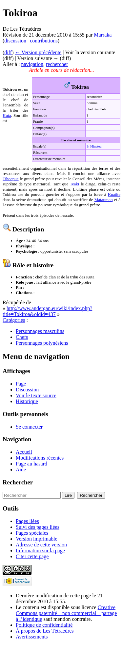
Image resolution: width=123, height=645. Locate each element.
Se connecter (29, 427)
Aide (21, 469)
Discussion (27, 389)
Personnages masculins (40, 331)
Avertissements (32, 636)
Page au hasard (31, 463)
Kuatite (114, 194)
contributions (43, 40)
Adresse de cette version (41, 544)
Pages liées (27, 521)
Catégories (14, 320)
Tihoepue (11, 178)
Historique (27, 401)
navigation (32, 64)
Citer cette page (32, 556)
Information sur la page (40, 550)
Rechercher (18, 482)
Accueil (24, 452)
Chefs (22, 337)
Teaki (74, 183)
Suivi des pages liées (37, 527)
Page (21, 383)
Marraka (103, 35)
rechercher (57, 64)
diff (8, 52)
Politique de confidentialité (44, 625)
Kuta (7, 115)
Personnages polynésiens (42, 343)
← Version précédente (38, 52)
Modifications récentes (40, 458)
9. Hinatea (94, 146)
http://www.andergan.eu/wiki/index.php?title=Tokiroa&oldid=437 (47, 311)
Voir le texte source (36, 395)
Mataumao (103, 199)
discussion (15, 40)
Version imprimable (36, 539)
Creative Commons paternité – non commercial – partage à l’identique (66, 613)
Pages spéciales (32, 533)
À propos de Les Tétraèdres (45, 631)
